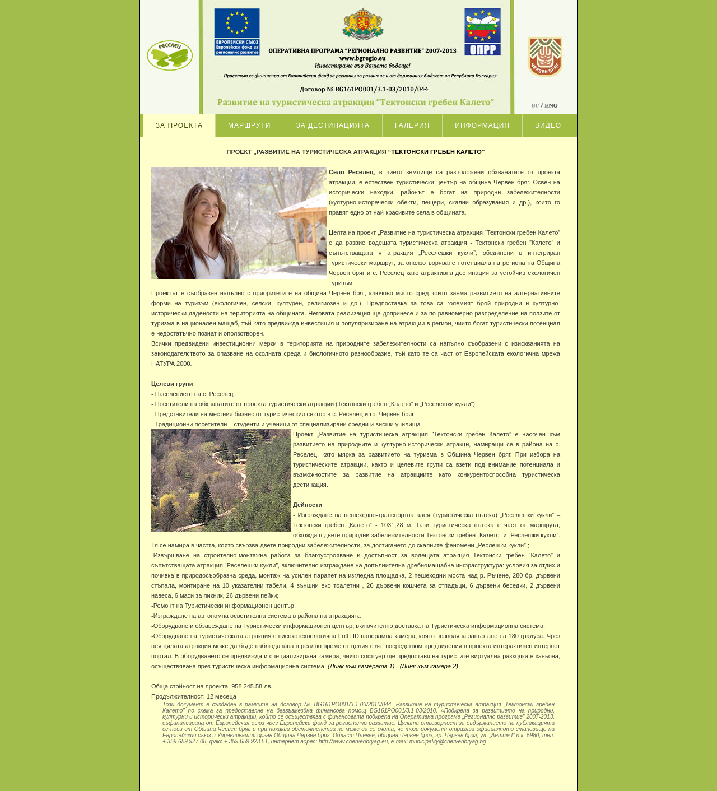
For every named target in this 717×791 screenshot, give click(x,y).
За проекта (179, 125)
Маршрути (249, 125)
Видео (548, 125)
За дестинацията (333, 125)
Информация (482, 125)
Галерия (412, 125)
